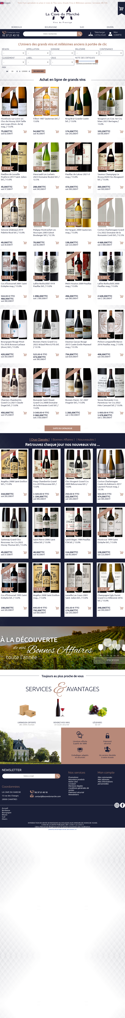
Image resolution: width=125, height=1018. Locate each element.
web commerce (70, 829)
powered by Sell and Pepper (55, 829)
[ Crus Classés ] (39, 439)
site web (64, 829)
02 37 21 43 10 (41, 792)
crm (75, 829)
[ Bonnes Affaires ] (63, 439)
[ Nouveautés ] (85, 439)
